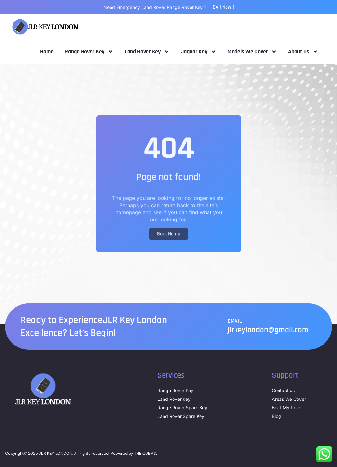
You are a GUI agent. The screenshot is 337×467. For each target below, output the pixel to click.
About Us (303, 52)
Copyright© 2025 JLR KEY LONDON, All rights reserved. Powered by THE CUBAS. (81, 453)
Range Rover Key (89, 52)
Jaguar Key (198, 52)
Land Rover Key (147, 52)
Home (47, 51)
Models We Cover (252, 52)
